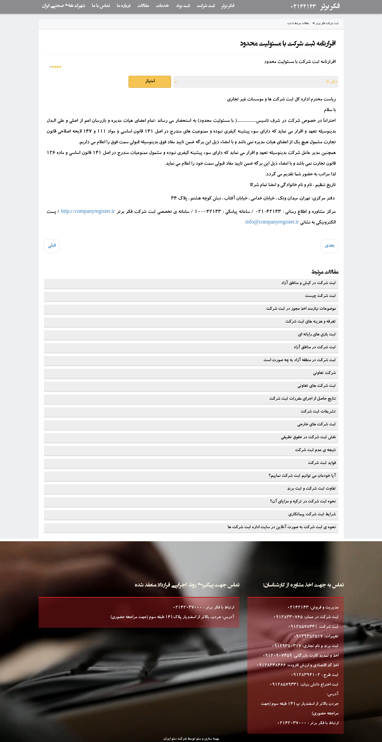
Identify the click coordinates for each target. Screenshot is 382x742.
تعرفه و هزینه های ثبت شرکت (310, 322)
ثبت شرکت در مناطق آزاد (314, 347)
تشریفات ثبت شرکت (318, 412)
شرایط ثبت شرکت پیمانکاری (312, 514)
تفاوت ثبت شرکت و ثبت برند (311, 489)
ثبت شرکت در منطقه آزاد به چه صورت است (299, 360)
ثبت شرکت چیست (320, 296)
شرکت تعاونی (324, 373)
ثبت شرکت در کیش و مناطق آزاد (308, 283)
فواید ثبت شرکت (322, 463)
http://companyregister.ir (88, 212)
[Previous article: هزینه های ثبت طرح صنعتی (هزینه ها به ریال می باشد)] (52, 246)
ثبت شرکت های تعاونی (316, 386)
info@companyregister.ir (272, 223)
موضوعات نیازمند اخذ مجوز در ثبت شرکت (301, 309)
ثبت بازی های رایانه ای (317, 334)
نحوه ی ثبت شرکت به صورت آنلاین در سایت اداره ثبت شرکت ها (282, 527)
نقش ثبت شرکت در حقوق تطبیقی (308, 437)
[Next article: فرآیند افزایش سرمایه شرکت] (329, 246)
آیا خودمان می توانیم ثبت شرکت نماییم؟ (302, 476)
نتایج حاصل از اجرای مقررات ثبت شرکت (302, 399)
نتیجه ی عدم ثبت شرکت (315, 450)
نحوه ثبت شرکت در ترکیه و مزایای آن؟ (303, 501)
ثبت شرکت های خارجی (316, 424)
